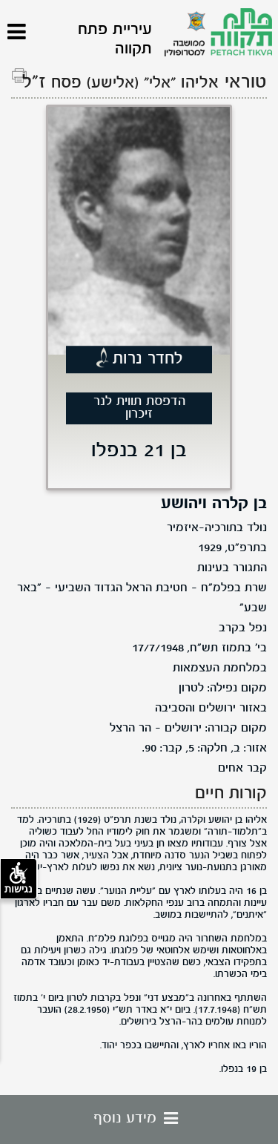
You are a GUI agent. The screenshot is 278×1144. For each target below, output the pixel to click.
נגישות (18, 878)
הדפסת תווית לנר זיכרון (139, 408)
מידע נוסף (139, 1119)
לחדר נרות (148, 360)
